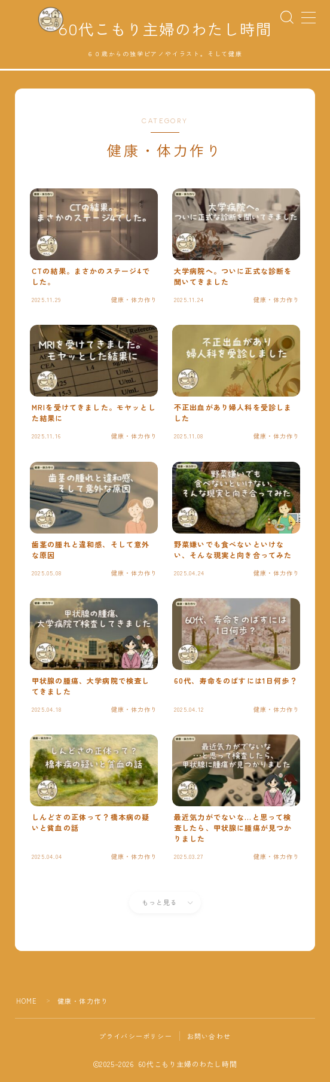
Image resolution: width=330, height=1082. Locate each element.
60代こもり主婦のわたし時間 (165, 30)
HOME (27, 1001)
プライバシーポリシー (135, 1036)
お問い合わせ (209, 1036)
